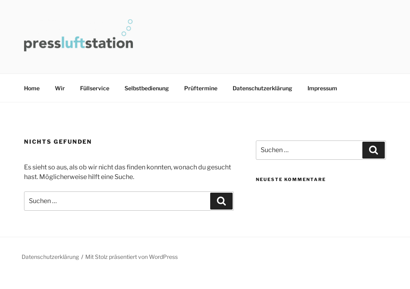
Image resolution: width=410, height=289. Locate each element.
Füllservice (94, 88)
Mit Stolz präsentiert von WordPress (131, 256)
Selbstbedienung (147, 88)
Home (32, 88)
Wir (60, 88)
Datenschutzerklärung (262, 88)
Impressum (322, 88)
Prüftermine (200, 88)
